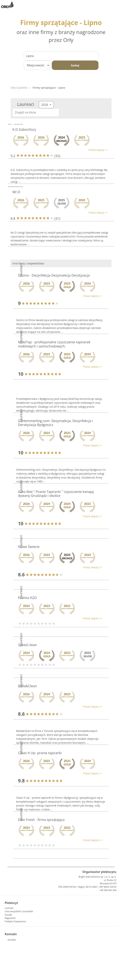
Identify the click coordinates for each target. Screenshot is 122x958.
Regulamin (10, 918)
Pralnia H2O (27, 597)
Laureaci (9, 908)
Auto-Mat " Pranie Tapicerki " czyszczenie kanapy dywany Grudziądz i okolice (56, 493)
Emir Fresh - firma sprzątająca (41, 819)
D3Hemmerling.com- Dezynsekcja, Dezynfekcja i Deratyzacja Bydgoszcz (55, 423)
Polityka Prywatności (15, 921)
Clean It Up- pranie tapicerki (40, 753)
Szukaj (75, 65)
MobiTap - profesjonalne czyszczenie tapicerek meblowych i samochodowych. (54, 344)
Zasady (8, 914)
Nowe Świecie (29, 546)
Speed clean (27, 645)
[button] (59, 150)
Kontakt (12, 939)
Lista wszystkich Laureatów (19, 911)
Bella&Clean (27, 686)
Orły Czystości (19, 87)
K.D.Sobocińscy (24, 129)
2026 (45, 105)
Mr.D (16, 192)
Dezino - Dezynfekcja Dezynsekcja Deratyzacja (54, 275)
